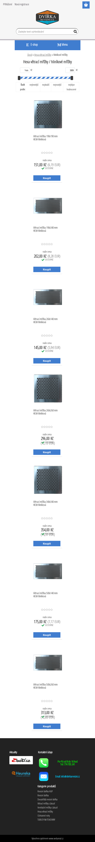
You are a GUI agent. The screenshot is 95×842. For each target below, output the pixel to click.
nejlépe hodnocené (71, 87)
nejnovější (57, 84)
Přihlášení (7, 4)
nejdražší (45, 84)
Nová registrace (22, 4)
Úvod (29, 55)
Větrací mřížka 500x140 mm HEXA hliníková (45, 594)
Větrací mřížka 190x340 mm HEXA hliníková (45, 229)
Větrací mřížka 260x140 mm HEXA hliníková (45, 320)
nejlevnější (34, 84)
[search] (74, 32)
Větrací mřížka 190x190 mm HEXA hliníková (45, 138)
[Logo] (47, 18)
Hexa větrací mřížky (42, 55)
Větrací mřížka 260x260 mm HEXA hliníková (45, 412)
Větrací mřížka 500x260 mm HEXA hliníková (45, 686)
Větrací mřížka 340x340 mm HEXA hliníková (45, 503)
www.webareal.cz (56, 838)
